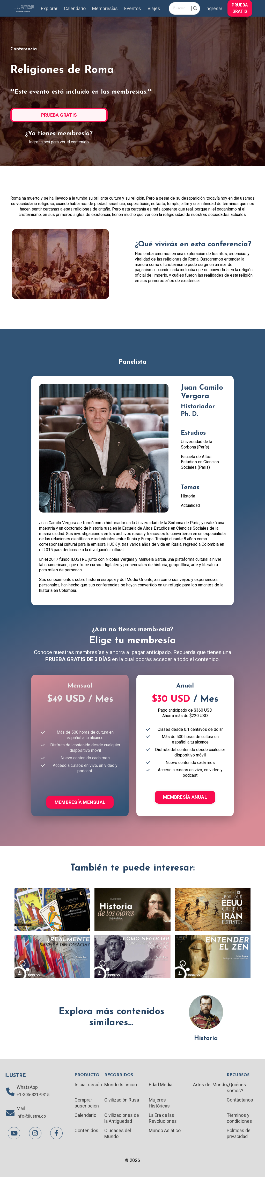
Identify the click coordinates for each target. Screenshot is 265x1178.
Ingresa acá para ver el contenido (59, 142)
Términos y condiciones (239, 1119)
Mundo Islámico (120, 1085)
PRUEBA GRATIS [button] (240, 8)
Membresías (105, 8)
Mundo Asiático (165, 1131)
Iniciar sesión (88, 1085)
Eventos (132, 8)
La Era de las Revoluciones (163, 1119)
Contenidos (86, 1131)
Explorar (49, 8)
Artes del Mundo (210, 1085)
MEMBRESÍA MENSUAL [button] (80, 802)
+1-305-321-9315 (34, 1095)
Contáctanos (240, 1100)
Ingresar (213, 8)
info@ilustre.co (32, 1117)
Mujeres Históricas (159, 1103)
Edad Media (160, 1085)
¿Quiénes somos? (236, 1087)
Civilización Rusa (121, 1100)
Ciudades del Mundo (117, 1134)
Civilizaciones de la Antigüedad (121, 1119)
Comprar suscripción (87, 1103)
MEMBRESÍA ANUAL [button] (185, 797)
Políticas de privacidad (239, 1134)
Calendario (74, 8)
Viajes (154, 8)
